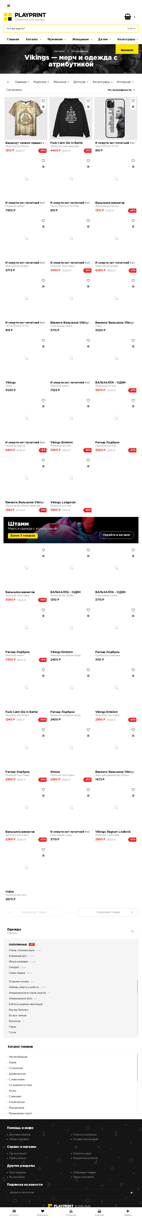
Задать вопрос (17, 1158)
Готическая (13, 1069)
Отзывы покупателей (85, 1139)
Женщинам (80, 39)
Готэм (11, 1034)
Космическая (14, 1103)
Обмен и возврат (19, 1139)
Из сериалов (80, 51)
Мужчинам (55, 39)
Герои (11, 1028)
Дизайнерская (15, 1075)
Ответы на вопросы (85, 1135)
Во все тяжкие (16, 1017)
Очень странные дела (20, 951)
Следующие (108, 912)
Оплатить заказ (82, 1154)
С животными (14, 1081)
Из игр (10, 1092)
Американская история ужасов (26, 994)
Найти (131, 29)
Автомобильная (15, 1058)
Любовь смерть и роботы (22, 988)
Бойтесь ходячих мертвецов (24, 1005)
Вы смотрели (17, 1177)
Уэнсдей (12, 968)
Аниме (10, 1064)
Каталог (32, 39)
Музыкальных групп (18, 1114)
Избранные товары (84, 1173)
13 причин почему (17, 983)
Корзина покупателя (85, 1158)
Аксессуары (126, 39)
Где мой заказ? (18, 1154)
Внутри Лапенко (17, 1011)
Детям (103, 39)
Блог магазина (17, 1173)
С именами (12, 1098)
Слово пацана (15, 974)
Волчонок (13, 1022)
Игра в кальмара (17, 963)
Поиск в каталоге (83, 1177)
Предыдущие (34, 912)
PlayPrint (30, 15)
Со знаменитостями (18, 1086)
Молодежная (14, 1109)
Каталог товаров (20, 1046)
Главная (13, 39)
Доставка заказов (19, 1135)
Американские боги (19, 1000)
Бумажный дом (16, 957)
